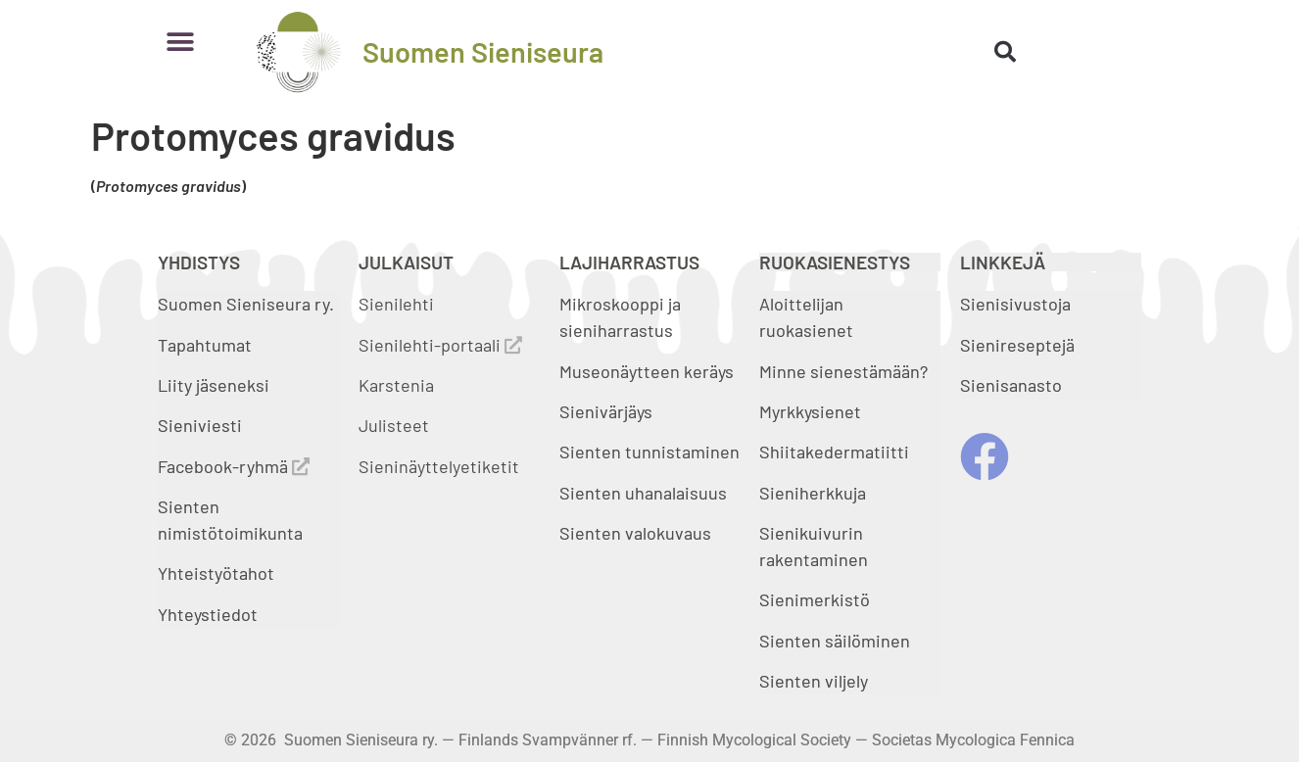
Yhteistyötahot (216, 573)
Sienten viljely (813, 680)
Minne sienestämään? (843, 371)
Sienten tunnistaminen (649, 451)
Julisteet (394, 425)
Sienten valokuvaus (635, 533)
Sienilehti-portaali (440, 345)
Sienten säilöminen (834, 640)
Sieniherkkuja (812, 492)
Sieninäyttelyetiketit (439, 466)
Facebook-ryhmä (234, 466)
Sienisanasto (1011, 385)
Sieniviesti (202, 425)
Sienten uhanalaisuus (643, 492)
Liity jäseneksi (213, 385)
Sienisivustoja (1015, 303)
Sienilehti (396, 303)
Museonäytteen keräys (646, 371)
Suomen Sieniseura (482, 51)
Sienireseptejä (1017, 345)
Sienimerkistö (814, 599)
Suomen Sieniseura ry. (246, 303)
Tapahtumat (205, 345)
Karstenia (396, 385)
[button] (180, 42)
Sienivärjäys (605, 411)
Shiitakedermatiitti (834, 451)
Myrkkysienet (810, 411)
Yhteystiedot (208, 614)
